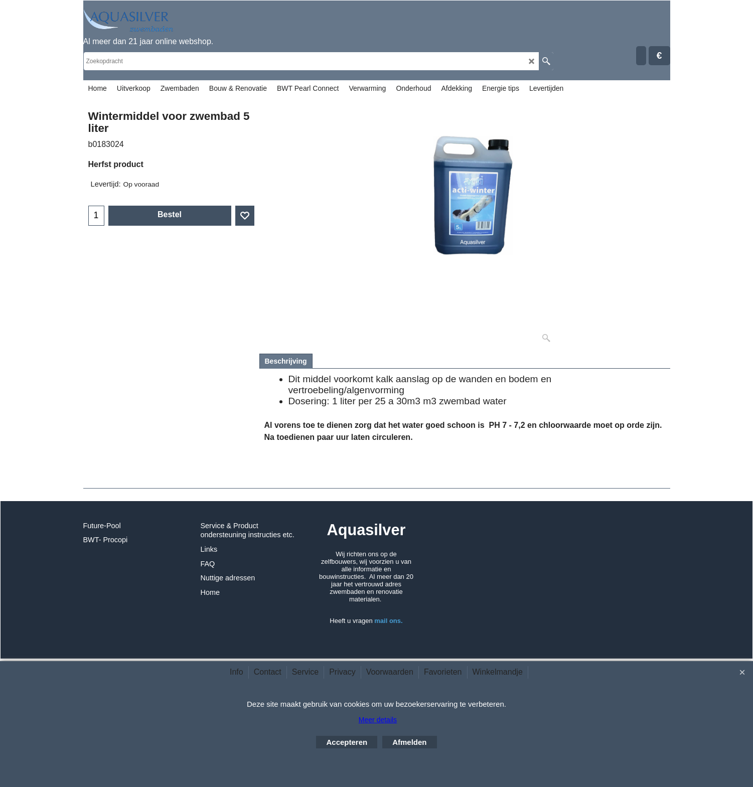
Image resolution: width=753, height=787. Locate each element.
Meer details (378, 720)
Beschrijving (286, 361)
